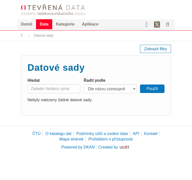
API (136, 134)
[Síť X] (157, 24)
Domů (26, 24)
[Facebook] (148, 24)
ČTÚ (36, 134)
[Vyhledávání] (167, 24)
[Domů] (22, 35)
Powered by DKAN (77, 147)
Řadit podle (95, 80)
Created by (108, 147)
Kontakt (151, 134)
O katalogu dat (59, 134)
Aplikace (90, 24)
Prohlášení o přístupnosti (110, 139)
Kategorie (65, 24)
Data (44, 24)
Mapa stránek (71, 139)
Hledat (34, 80)
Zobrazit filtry (155, 49)
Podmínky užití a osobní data (102, 134)
